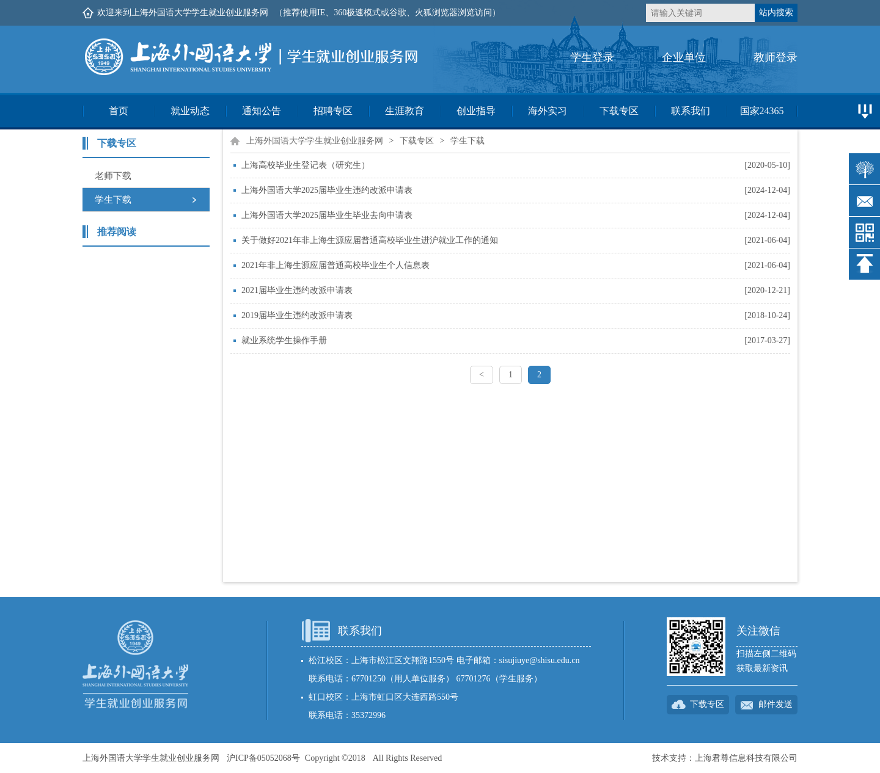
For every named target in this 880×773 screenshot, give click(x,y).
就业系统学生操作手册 (284, 340)
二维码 (864, 232)
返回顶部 (864, 264)
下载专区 (619, 111)
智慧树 (864, 168)
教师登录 (776, 57)
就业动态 (190, 111)
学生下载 (113, 200)
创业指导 (476, 111)
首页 (118, 111)
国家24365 (762, 111)
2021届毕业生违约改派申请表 (297, 290)
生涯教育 (404, 111)
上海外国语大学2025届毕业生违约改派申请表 (327, 190)
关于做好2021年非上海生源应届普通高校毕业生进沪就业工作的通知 (369, 240)
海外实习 (547, 111)
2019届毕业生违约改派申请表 (297, 315)
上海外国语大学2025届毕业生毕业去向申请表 (327, 215)
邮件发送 (775, 704)
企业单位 (684, 57)
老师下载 (113, 176)
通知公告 (261, 111)
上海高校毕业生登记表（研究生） (305, 165)
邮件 (864, 200)
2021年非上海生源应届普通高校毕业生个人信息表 (335, 265)
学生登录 (592, 57)
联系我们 (690, 111)
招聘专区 (333, 111)
